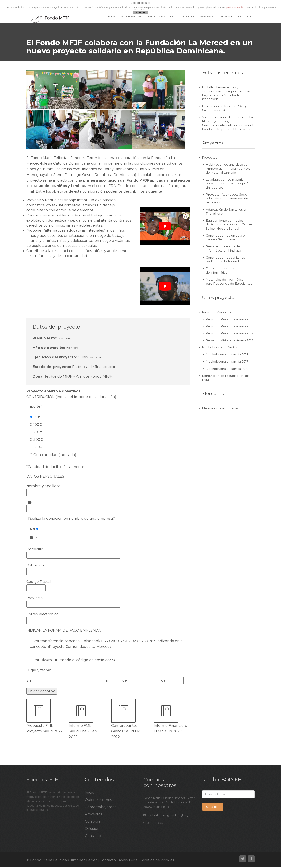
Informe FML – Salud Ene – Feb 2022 (83, 731)
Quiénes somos (98, 800)
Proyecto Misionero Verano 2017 (229, 333)
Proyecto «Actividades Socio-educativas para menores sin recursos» (227, 198)
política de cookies (235, 7)
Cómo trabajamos (100, 807)
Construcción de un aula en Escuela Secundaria (226, 237)
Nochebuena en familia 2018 (227, 354)
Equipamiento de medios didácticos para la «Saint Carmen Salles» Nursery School (230, 224)
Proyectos (209, 157)
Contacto (93, 836)
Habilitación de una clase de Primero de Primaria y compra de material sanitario (228, 168)
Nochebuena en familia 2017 (227, 361)
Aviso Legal (129, 860)
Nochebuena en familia (219, 347)
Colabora (92, 821)
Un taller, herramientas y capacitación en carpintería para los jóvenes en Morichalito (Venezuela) (226, 93)
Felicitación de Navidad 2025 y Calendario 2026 (224, 108)
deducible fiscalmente (64, 467)
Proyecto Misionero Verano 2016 (229, 340)
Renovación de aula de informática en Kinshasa (223, 248)
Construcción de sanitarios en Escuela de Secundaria (225, 259)
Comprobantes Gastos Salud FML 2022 (126, 731)
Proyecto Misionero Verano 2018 (229, 326)
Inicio (89, 792)
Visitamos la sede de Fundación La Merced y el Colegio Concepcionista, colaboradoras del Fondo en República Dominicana (227, 123)
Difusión (92, 828)
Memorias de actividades (220, 408)
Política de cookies (157, 860)
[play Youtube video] (165, 226)
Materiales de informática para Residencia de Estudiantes (229, 281)
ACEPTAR (140, 12)
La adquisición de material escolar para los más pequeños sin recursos (229, 183)
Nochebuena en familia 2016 (227, 369)
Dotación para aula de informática (220, 270)
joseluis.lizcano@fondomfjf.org (167, 815)
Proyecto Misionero (216, 312)
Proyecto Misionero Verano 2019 (229, 319)
